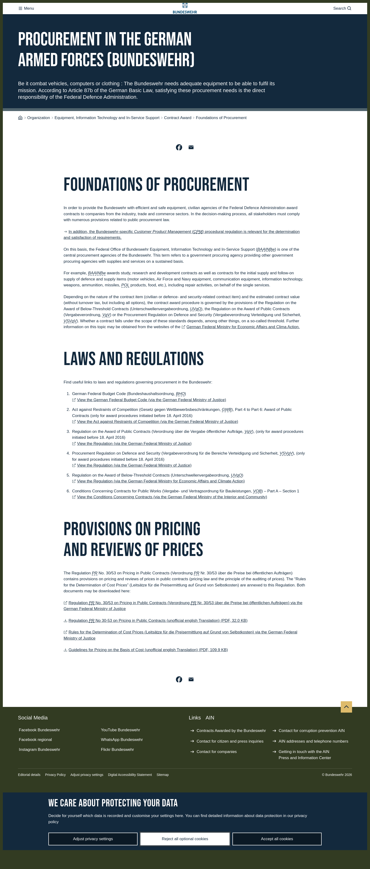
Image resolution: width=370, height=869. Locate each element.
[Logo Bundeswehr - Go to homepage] (185, 18)
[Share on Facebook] (179, 166)
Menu (26, 17)
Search (342, 17)
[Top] (346, 725)
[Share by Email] (191, 166)
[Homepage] (20, 136)
